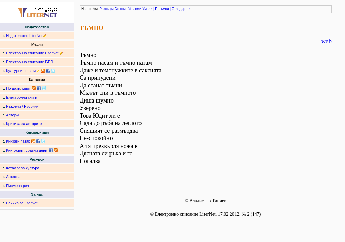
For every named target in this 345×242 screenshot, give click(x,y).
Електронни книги (21, 97)
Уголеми (135, 9)
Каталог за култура (22, 168)
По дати (13, 88)
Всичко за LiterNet (21, 203)
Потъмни (162, 9)
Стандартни (181, 9)
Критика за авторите (24, 124)
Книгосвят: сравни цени (26, 150)
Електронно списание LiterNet (32, 53)
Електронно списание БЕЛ (29, 62)
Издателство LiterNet (24, 36)
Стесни (120, 9)
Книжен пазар (18, 141)
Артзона (13, 177)
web (326, 41)
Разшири (107, 9)
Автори (12, 115)
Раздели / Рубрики (22, 106)
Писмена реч (17, 186)
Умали (147, 9)
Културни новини (21, 71)
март (26, 88)
